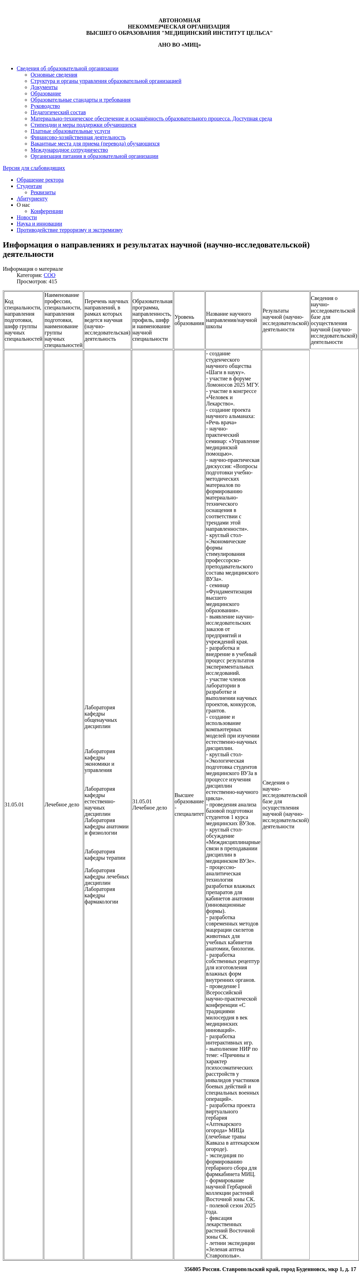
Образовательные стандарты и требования (81, 100)
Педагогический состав (58, 112)
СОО (50, 275)
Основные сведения (54, 75)
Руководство (45, 106)
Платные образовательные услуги (70, 131)
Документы (44, 87)
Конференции (47, 211)
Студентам (29, 186)
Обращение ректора (40, 180)
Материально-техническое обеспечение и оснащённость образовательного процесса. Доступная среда (151, 118)
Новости (27, 217)
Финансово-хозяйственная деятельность (78, 137)
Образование (46, 93)
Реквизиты (43, 192)
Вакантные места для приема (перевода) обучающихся (95, 144)
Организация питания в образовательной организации (94, 156)
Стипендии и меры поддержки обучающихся (83, 125)
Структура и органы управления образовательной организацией (106, 81)
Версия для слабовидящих (34, 168)
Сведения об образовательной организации (68, 68)
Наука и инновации (39, 224)
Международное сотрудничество (69, 150)
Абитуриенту (32, 199)
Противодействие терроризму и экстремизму (70, 230)
